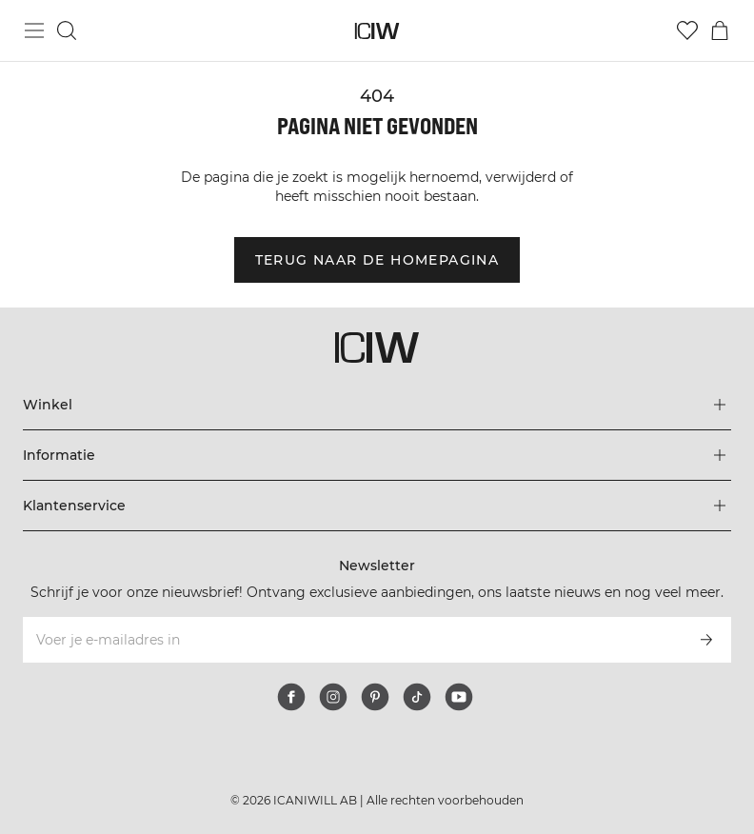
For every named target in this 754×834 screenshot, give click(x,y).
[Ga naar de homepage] (377, 31)
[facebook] (291, 697)
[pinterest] (375, 697)
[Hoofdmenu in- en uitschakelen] (34, 30)
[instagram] (333, 697)
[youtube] (459, 697)
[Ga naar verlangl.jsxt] (687, 30)
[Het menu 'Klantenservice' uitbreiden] (377, 505)
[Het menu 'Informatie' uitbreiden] (377, 455)
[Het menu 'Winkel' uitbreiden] (377, 404)
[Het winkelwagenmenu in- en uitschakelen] (720, 30)
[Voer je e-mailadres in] (351, 640)
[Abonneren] (706, 640)
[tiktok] (417, 697)
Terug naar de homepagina (377, 259)
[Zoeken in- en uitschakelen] (66, 30)
